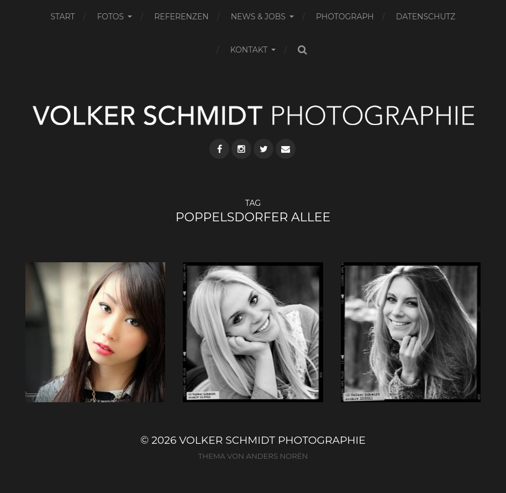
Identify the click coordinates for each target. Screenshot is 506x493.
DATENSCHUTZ (426, 17)
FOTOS (110, 17)
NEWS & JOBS (258, 17)
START (63, 17)
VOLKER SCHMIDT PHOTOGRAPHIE (272, 440)
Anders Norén (277, 456)
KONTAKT (249, 50)
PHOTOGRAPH (345, 17)
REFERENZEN (181, 17)
